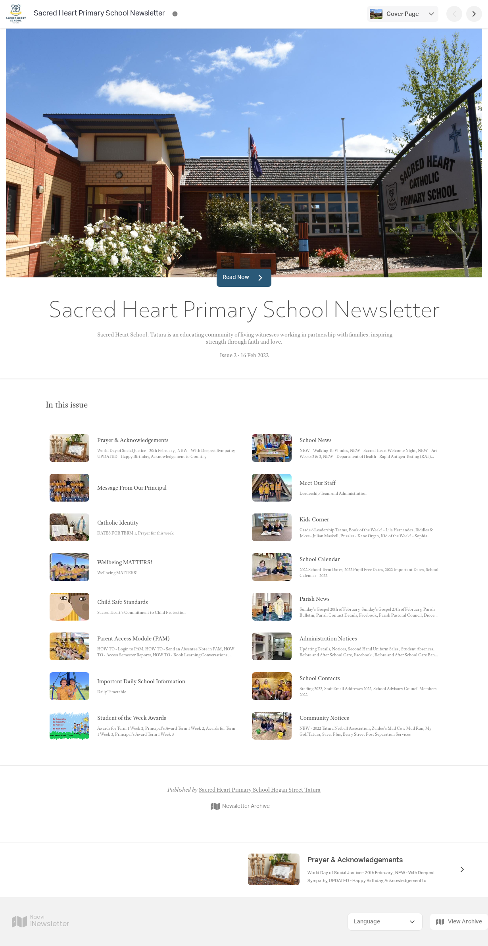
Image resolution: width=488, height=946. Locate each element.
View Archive (459, 922)
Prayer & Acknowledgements (355, 860)
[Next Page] (474, 14)
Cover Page (402, 14)
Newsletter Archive (240, 806)
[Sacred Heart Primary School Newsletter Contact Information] (175, 14)
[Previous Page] (454, 14)
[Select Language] (385, 921)
